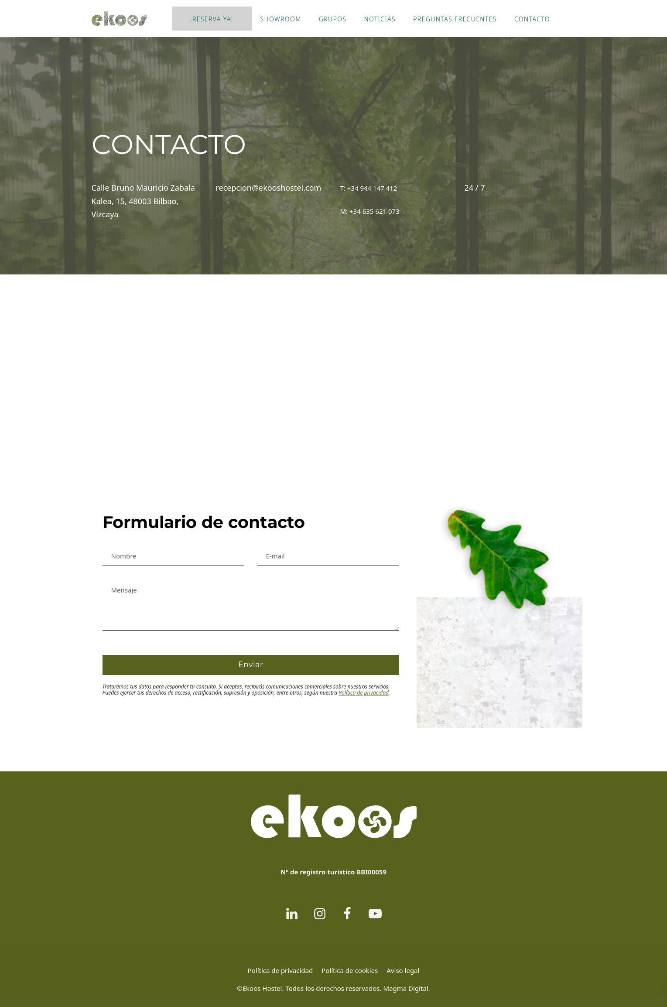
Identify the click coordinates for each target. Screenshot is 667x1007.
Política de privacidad (364, 692)
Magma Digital (405, 988)
